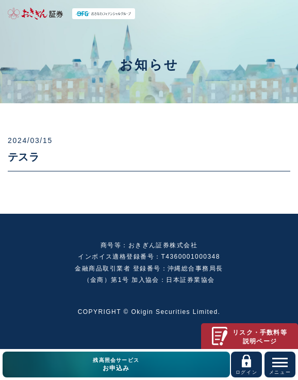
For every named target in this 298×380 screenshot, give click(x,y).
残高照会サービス (116, 365)
